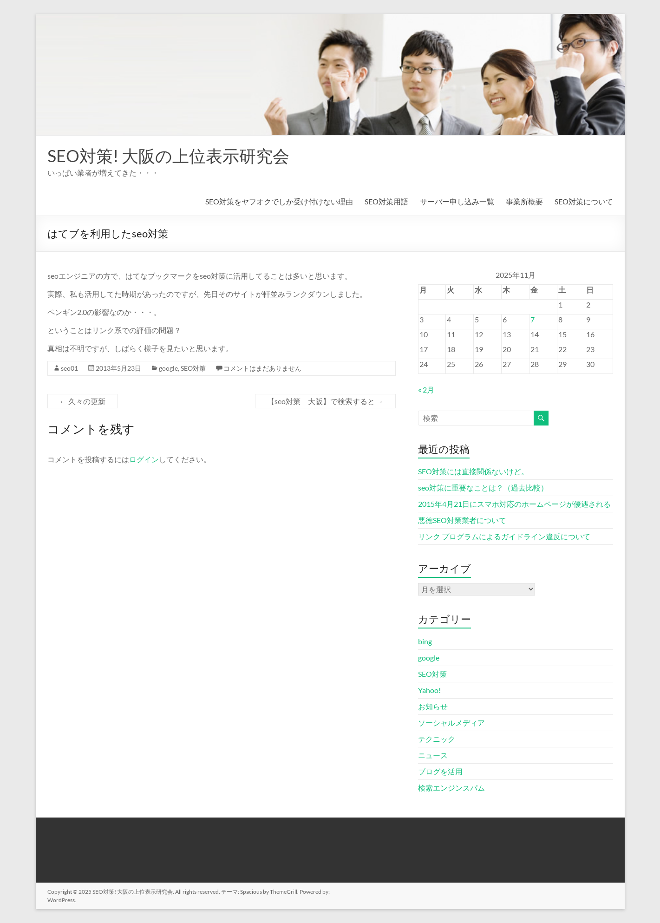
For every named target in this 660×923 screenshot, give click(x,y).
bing (425, 641)
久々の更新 (82, 401)
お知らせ (433, 706)
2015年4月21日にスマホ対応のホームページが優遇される (514, 503)
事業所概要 (524, 201)
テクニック (436, 738)
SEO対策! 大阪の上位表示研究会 (168, 155)
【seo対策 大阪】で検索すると (325, 401)
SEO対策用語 (386, 201)
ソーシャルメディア (451, 722)
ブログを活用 (440, 771)
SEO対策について (584, 201)
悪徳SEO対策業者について (462, 520)
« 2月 (426, 389)
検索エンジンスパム (451, 787)
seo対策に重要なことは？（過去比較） (483, 487)
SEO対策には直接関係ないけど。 (473, 471)
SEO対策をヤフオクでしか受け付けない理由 (279, 201)
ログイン (144, 459)
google (168, 368)
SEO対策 (193, 368)
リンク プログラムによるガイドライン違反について (504, 536)
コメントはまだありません (262, 368)
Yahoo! (429, 690)
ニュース (433, 755)
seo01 (69, 368)
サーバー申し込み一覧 (457, 201)
